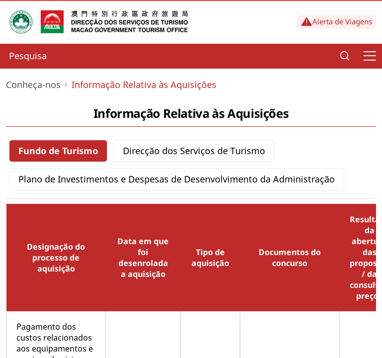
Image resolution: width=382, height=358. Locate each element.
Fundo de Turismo (58, 151)
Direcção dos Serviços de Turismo (194, 151)
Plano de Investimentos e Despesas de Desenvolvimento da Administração (176, 179)
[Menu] (369, 56)
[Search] (344, 56)
